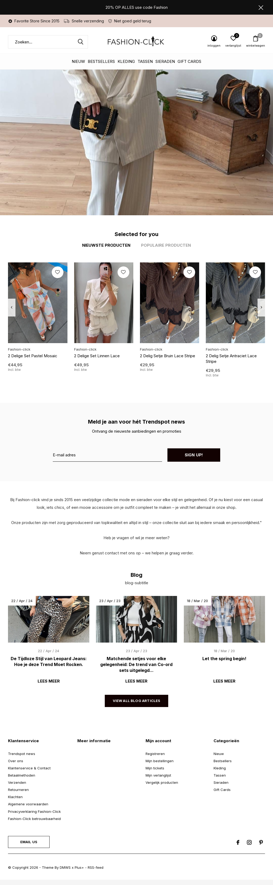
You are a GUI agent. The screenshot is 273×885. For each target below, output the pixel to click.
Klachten (15, 797)
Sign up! (194, 454)
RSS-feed (95, 867)
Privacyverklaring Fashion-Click (34, 811)
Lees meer (49, 681)
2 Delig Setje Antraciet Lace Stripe (231, 358)
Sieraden (165, 61)
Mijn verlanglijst (158, 775)
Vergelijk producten (162, 782)
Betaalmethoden (21, 775)
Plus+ (79, 867)
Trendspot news (21, 754)
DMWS (65, 867)
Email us (28, 842)
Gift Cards (189, 61)
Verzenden (17, 782)
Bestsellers (101, 61)
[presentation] (11, 307)
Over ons (15, 761)
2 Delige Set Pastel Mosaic (32, 355)
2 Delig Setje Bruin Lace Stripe (167, 355)
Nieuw (78, 61)
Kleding (126, 61)
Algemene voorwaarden (28, 804)
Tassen (145, 61)
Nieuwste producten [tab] (106, 245)
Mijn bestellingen (160, 761)
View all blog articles (136, 701)
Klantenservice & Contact (29, 768)
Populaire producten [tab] (166, 245)
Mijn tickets (155, 768)
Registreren (155, 754)
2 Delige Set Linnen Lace (97, 355)
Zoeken (80, 41)
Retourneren (18, 789)
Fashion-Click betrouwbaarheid (34, 819)
